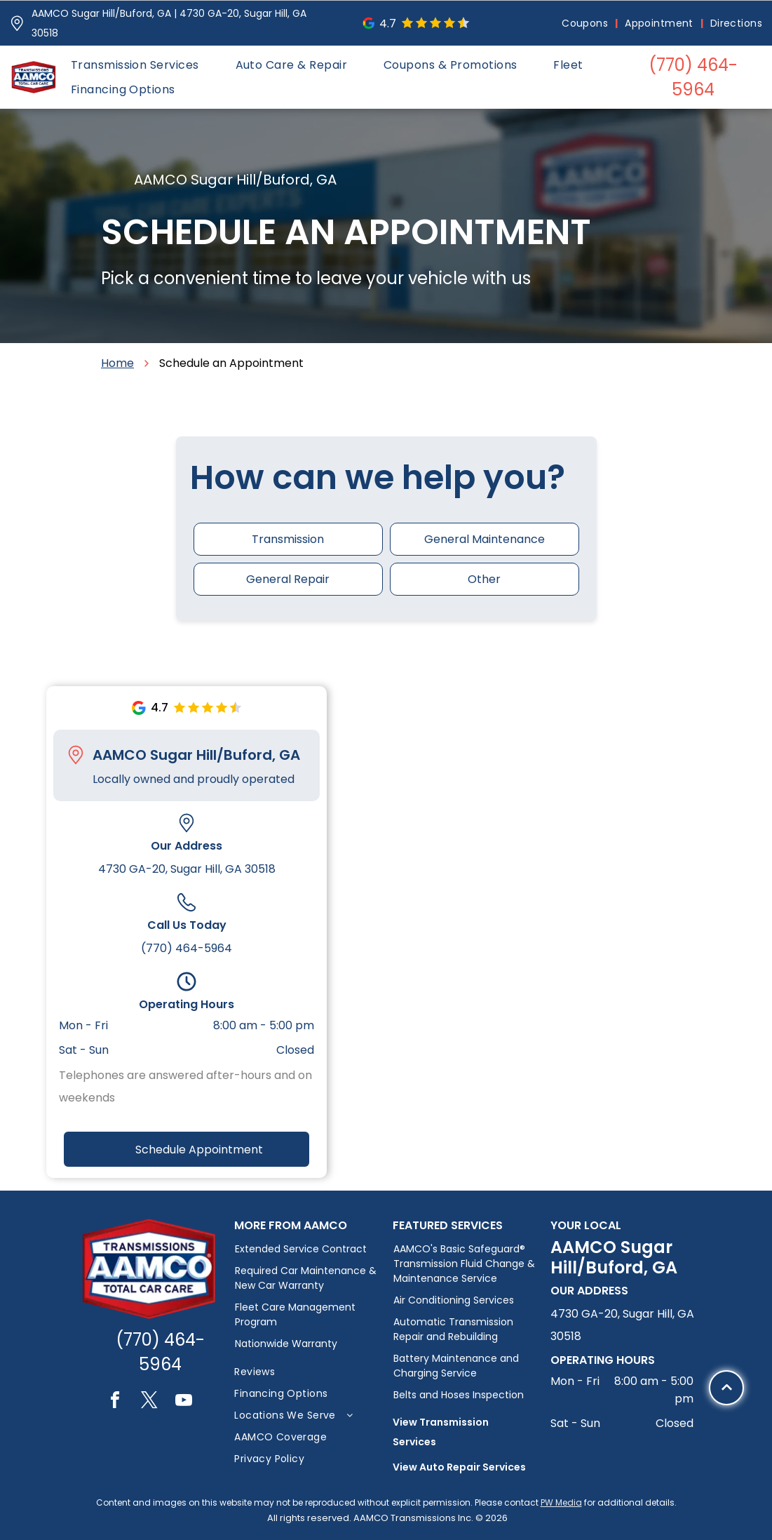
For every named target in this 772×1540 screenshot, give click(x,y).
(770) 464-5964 (186, 948)
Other (484, 579)
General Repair (288, 579)
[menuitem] (586, 23)
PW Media (561, 1502)
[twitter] (149, 1402)
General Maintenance (484, 539)
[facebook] (115, 1402)
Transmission (288, 539)
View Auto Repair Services (459, 1467)
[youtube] (183, 1402)
